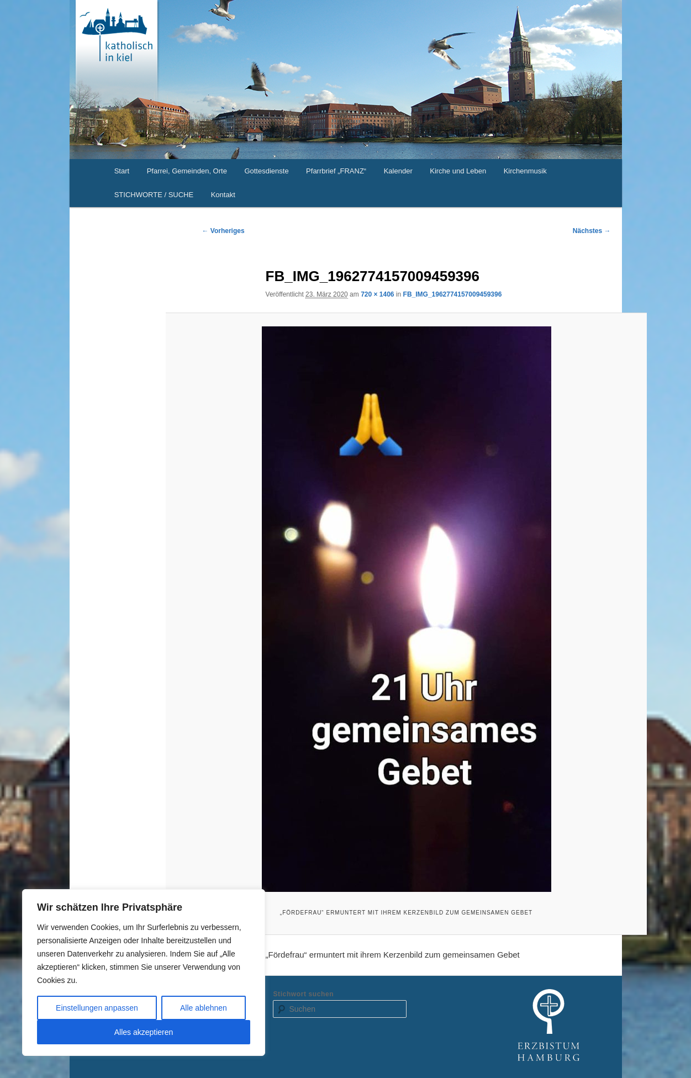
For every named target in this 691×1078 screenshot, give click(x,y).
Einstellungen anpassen (97, 1007)
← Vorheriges (223, 231)
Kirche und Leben (458, 171)
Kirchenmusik (525, 171)
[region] (143, 972)
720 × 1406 (377, 294)
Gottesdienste (266, 171)
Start (121, 171)
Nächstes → (592, 231)
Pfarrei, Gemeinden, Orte (187, 171)
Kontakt (223, 195)
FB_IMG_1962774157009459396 (452, 294)
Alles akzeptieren (143, 1032)
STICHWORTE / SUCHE (154, 195)
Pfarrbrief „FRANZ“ (336, 171)
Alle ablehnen (203, 1007)
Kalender (398, 171)
